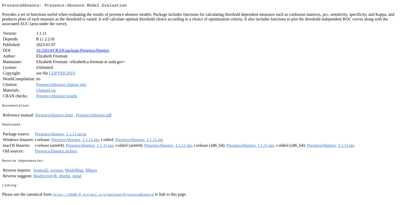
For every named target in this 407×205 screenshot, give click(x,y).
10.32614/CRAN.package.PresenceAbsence (72, 51)
